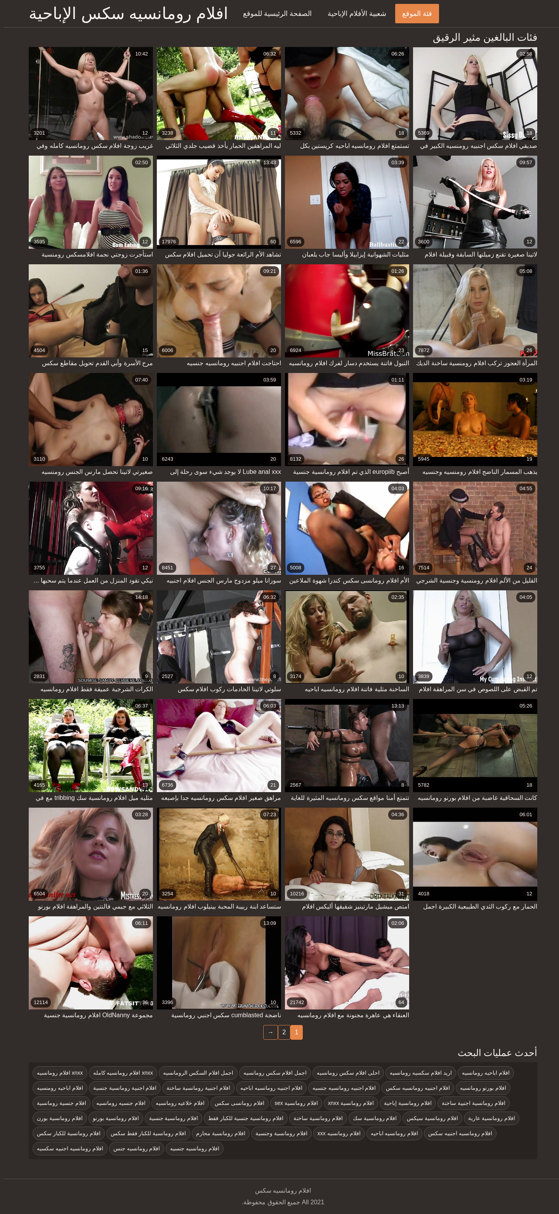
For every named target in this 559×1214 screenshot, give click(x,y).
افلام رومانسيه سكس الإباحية (125, 13)
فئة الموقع (414, 13)
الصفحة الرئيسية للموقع (274, 13)
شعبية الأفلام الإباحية (353, 13)
